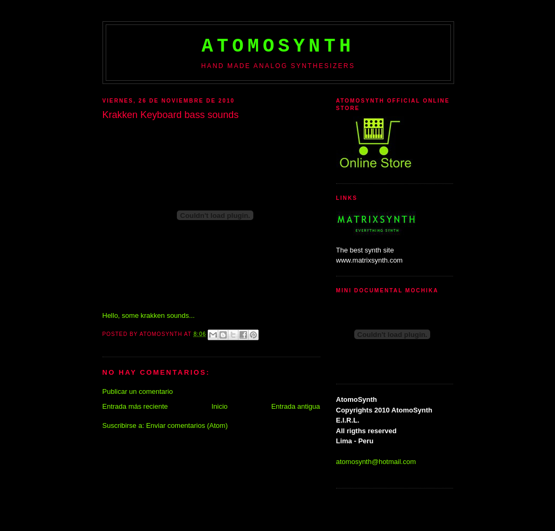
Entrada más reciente (135, 406)
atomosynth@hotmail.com (376, 462)
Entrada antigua (295, 406)
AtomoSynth (277, 46)
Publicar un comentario (138, 391)
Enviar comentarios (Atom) (187, 425)
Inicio (219, 406)
